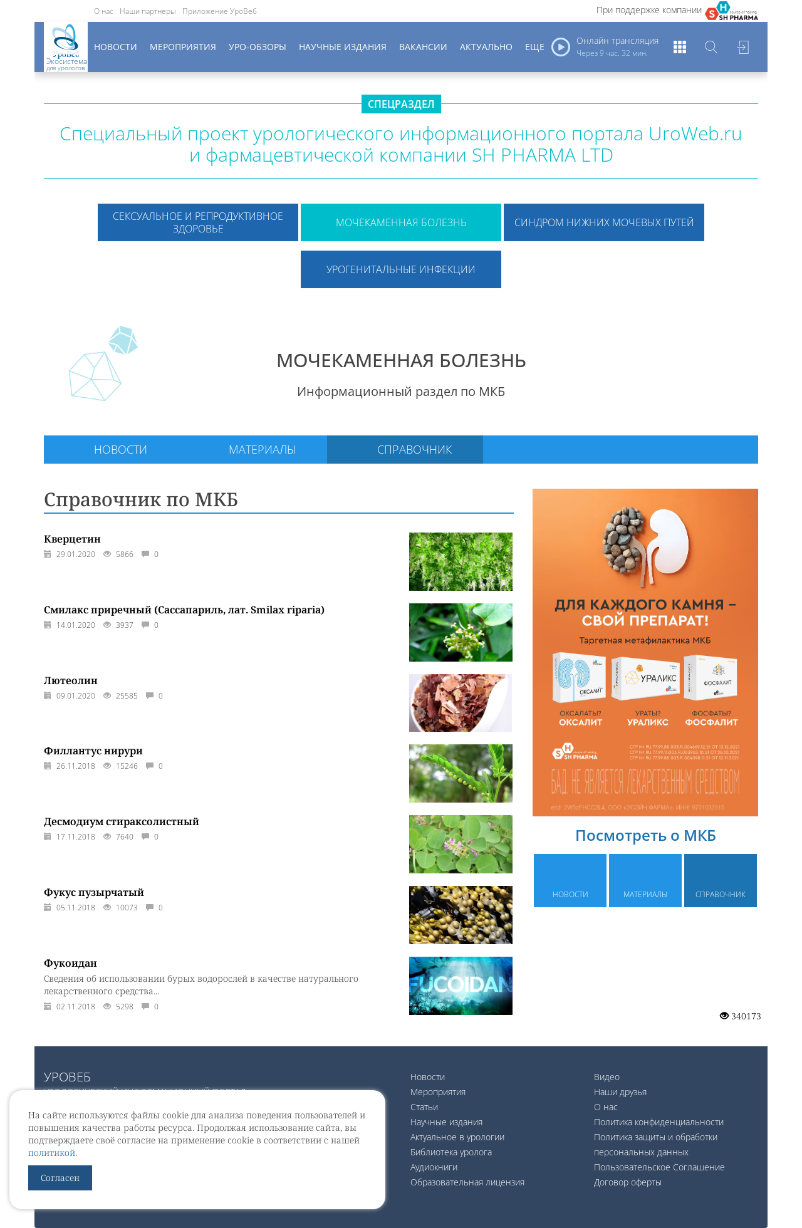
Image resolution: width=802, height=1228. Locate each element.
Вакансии (423, 47)
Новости (115, 47)
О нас (103, 11)
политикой (51, 1152)
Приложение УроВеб (219, 11)
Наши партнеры (148, 11)
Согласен (60, 1178)
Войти (742, 47)
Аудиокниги (433, 1167)
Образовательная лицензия (467, 1182)
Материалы (262, 449)
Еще (534, 47)
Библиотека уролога (451, 1152)
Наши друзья (620, 1092)
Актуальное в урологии (457, 1137)
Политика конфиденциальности (659, 1122)
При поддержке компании (649, 10)
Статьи (424, 1107)
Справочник (414, 449)
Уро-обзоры (257, 47)
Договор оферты (628, 1182)
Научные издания (343, 47)
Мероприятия (183, 47)
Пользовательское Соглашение (659, 1167)
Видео (607, 1077)
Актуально (486, 47)
